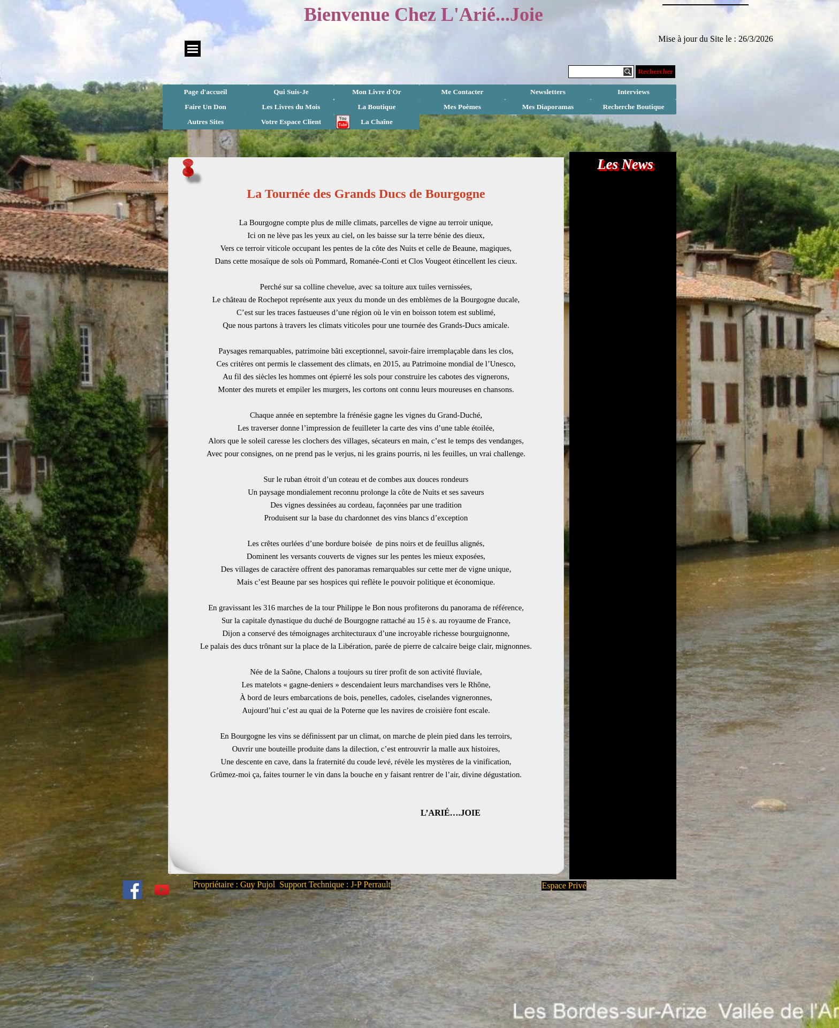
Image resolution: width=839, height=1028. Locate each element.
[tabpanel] (366, 521)
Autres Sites (205, 122)
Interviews (633, 92)
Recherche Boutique (634, 107)
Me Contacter (462, 92)
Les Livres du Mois (291, 107)
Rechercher (655, 71)
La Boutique (377, 107)
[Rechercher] (601, 71)
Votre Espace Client (291, 122)
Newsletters (548, 92)
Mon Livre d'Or (376, 92)
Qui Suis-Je (291, 92)
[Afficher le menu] (193, 49)
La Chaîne (377, 122)
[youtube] (161, 889)
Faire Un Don (205, 107)
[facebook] (132, 889)
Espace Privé (563, 885)
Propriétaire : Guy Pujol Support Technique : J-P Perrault (292, 884)
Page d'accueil (205, 92)
